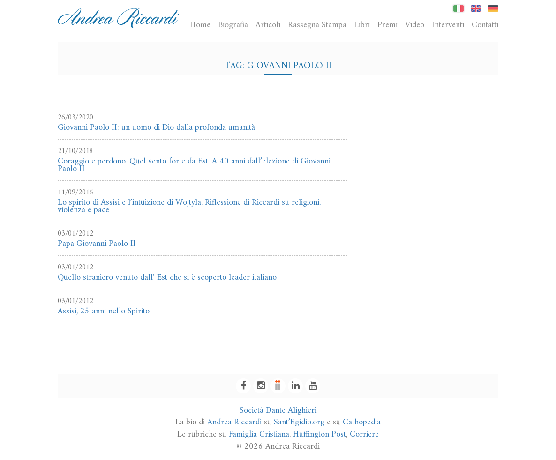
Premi (387, 25)
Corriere (364, 434)
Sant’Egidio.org (299, 422)
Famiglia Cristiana (259, 434)
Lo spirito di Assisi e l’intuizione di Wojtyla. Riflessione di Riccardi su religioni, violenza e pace (189, 206)
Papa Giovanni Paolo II (97, 244)
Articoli (267, 25)
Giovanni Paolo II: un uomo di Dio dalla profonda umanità (156, 127)
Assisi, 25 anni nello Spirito (104, 311)
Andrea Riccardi (234, 422)
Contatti (485, 25)
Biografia (233, 25)
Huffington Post (319, 434)
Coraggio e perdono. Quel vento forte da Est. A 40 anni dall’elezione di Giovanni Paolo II (194, 165)
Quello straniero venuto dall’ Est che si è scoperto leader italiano (167, 277)
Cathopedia (362, 422)
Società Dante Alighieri (278, 410)
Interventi (448, 25)
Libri (362, 25)
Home (200, 25)
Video (414, 25)
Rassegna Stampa (317, 25)
